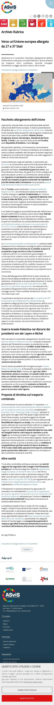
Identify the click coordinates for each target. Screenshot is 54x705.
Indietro (27, 549)
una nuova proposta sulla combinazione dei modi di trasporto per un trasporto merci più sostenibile (25, 407)
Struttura (6, 627)
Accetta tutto (27, 698)
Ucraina (5, 164)
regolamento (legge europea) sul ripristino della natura (25, 470)
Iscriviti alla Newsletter (11, 659)
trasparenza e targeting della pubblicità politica (21, 482)
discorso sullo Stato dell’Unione (29, 283)
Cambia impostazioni (27, 690)
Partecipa (6, 637)
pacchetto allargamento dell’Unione (29, 130)
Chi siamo (6, 616)
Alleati (5, 624)
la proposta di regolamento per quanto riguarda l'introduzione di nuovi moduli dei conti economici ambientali (26, 494)
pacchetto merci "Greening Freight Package (19, 412)
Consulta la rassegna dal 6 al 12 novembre (19, 70)
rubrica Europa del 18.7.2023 (20, 479)
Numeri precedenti (10, 662)
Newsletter (6, 654)
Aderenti (6, 621)
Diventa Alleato (8, 644)
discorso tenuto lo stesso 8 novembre (17, 341)
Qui (3, 679)
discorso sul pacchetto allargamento (16, 286)
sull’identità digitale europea (25, 484)
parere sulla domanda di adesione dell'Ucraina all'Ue (26, 183)
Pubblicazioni (8, 630)
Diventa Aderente (9, 641)
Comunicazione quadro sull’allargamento (21, 243)
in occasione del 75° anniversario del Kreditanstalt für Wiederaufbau (25, 299)
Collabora (6, 647)
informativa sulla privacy (33, 682)
